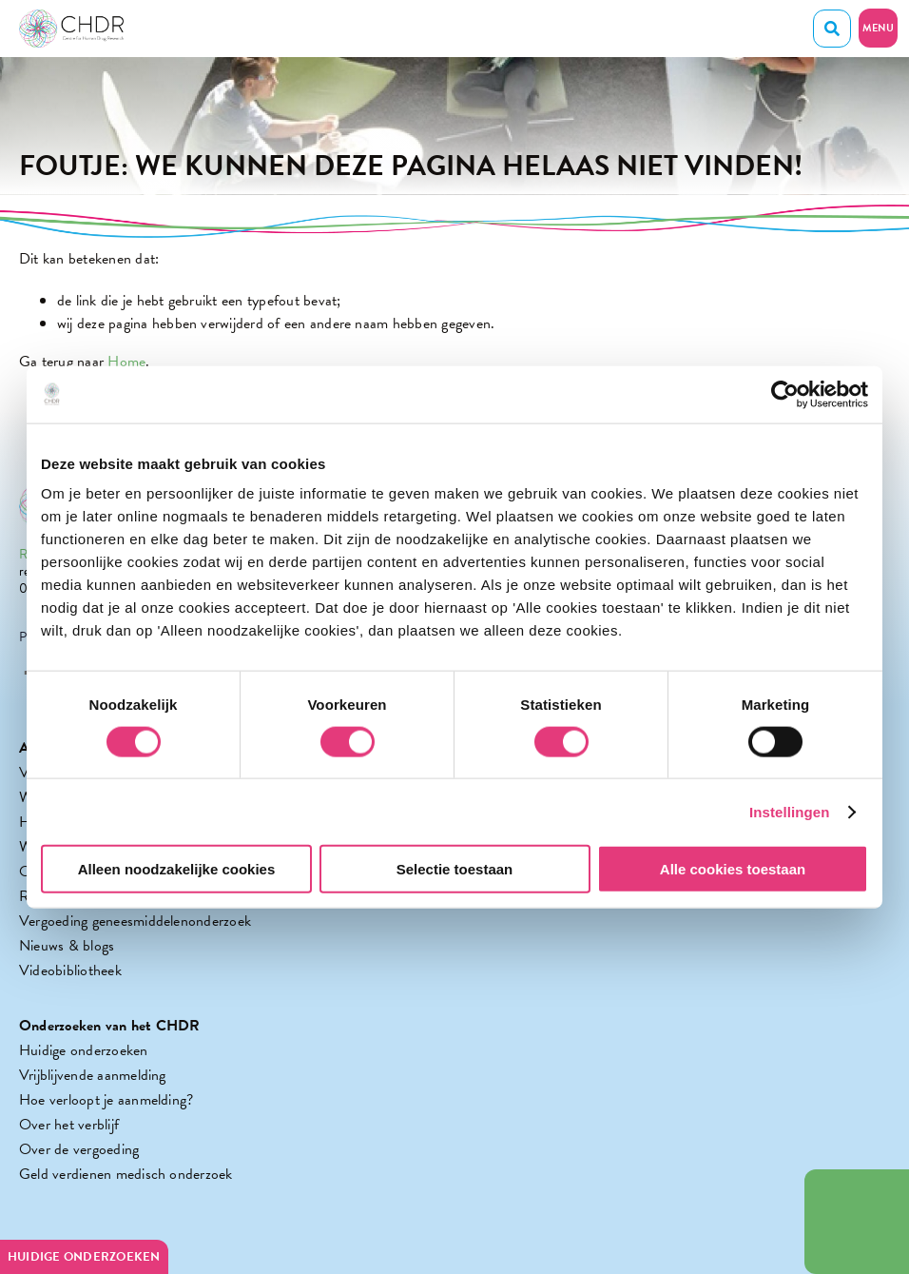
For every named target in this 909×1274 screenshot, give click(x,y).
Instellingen (789, 811)
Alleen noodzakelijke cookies (177, 869)
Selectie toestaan (454, 869)
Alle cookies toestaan (732, 869)
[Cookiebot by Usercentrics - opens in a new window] (785, 394)
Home (126, 361)
